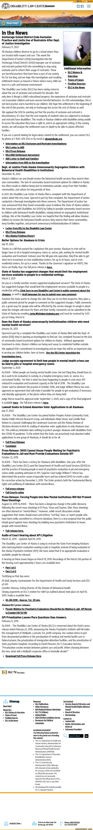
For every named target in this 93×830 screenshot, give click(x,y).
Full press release (15, 488)
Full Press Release (15, 441)
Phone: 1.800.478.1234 (72, 822)
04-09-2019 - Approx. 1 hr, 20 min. (23, 599)
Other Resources (42, 706)
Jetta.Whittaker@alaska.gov (44, 313)
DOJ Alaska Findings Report (20, 235)
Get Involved (68, 701)
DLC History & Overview (15, 712)
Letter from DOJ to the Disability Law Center (29, 228)
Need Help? (7, 706)
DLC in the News (76, 87)
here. (50, 267)
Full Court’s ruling (15, 492)
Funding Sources (76, 83)
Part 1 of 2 (11, 567)
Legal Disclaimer (81, 828)
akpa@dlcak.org (53, 138)
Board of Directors (72, 712)
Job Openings (70, 715)
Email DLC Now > (15, 823)
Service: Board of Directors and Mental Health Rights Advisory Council (77, 707)
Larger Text (88, 1)
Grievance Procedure (73, 729)
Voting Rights (40, 715)
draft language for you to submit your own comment (49, 294)
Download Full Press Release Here (23, 655)
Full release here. (15, 530)
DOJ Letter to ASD (15, 147)
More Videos (21, 673)
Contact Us (67, 718)
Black (80, 1)
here (15, 402)
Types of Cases (76, 79)
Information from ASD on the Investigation (27, 162)
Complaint (11, 445)
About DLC (7, 710)
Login (90, 828)
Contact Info (70, 721)
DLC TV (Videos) (41, 712)
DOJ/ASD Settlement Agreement (22, 154)
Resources (37, 701)
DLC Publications (41, 704)
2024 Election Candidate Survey (47, 717)
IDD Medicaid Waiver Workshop (48, 709)
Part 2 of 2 (11, 571)
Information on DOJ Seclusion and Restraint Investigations (36, 143)
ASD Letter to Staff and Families (22, 158)
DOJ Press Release (15, 151)
